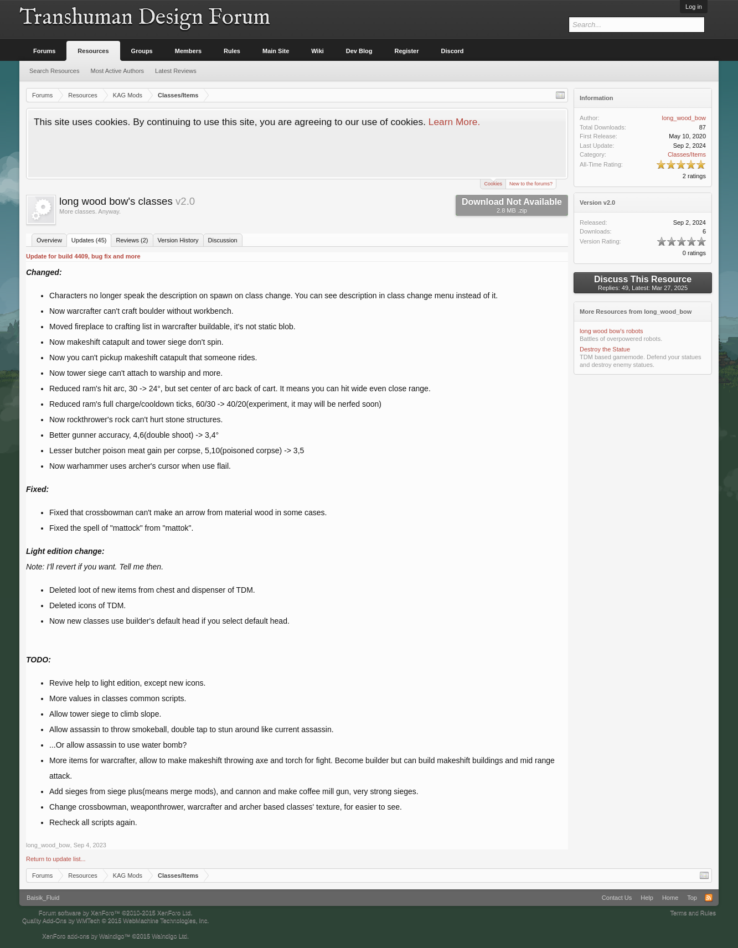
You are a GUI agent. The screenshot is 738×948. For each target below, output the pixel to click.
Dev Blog (359, 51)
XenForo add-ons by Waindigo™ (86, 936)
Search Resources (54, 71)
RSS (708, 897)
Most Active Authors (117, 71)
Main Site (275, 51)
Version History (178, 240)
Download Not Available (512, 205)
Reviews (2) (132, 240)
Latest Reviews (176, 71)
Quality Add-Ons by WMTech (115, 920)
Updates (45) (89, 240)
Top (692, 897)
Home (670, 897)
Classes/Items (687, 154)
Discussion (223, 240)
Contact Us (617, 897)
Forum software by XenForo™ (116, 912)
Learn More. (454, 121)
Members (188, 51)
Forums (44, 51)
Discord (452, 51)
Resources (93, 51)
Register (407, 51)
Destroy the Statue (605, 349)
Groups (142, 51)
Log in (693, 6)
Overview (49, 240)
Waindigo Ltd (169, 936)
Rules (232, 51)
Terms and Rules (693, 912)
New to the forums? (531, 184)
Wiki (317, 51)
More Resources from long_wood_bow (635, 311)
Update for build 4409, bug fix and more (83, 256)
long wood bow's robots (611, 331)
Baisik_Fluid (43, 897)
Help (647, 897)
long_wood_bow (48, 845)
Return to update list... (56, 859)
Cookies (493, 183)
